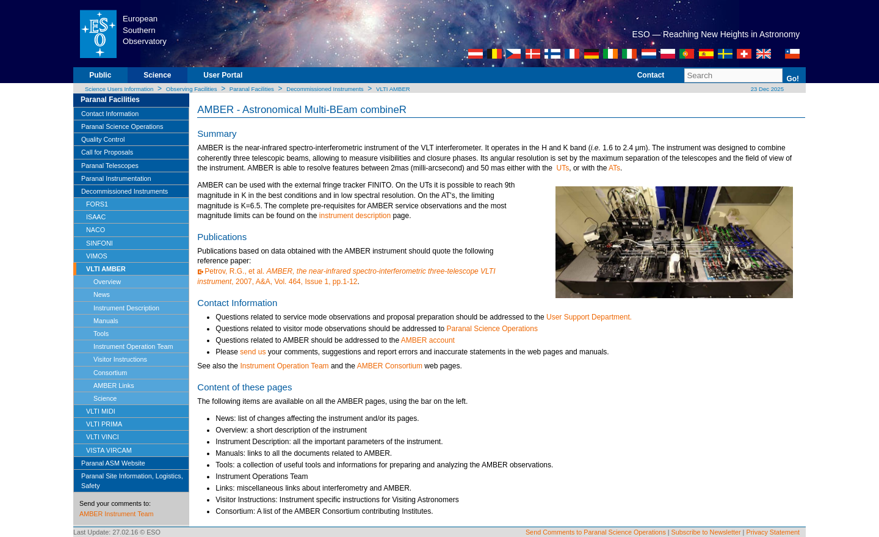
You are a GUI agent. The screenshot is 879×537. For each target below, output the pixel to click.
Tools (101, 333)
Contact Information (110, 113)
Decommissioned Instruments (324, 89)
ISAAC (96, 217)
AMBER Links (113, 385)
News (101, 294)
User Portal (222, 75)
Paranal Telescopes (110, 165)
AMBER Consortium (389, 366)
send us (253, 352)
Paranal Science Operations (122, 126)
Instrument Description (126, 308)
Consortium (110, 372)
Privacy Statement (773, 532)
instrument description (355, 215)
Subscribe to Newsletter (706, 532)
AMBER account (428, 340)
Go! (792, 79)
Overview (107, 281)
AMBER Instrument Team (116, 513)
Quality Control (103, 139)
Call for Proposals (107, 152)
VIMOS (96, 256)
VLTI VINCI (102, 436)
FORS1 (97, 204)
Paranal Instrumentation (116, 178)
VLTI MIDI (100, 411)
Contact (651, 75)
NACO (95, 229)
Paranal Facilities (252, 89)
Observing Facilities (191, 89)
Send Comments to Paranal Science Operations (596, 532)
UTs (563, 168)
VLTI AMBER (393, 89)
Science (157, 75)
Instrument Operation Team (133, 346)
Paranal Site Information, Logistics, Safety (132, 480)
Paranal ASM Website (113, 463)
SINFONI (99, 243)
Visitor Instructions (120, 359)
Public (100, 75)
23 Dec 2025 (766, 89)
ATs (614, 168)
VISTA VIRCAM (109, 450)
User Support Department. (589, 317)
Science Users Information (119, 89)
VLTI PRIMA (104, 424)
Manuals (105, 320)
